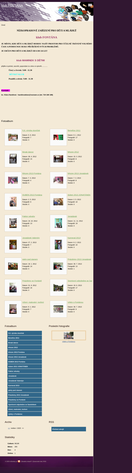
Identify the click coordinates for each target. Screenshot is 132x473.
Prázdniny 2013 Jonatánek (79, 259)
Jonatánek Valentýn (31, 238)
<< (9, 428)
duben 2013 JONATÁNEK (79, 195)
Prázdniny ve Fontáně (32, 281)
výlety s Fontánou (75, 302)
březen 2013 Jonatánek (78, 173)
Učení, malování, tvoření (33, 302)
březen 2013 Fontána (31, 173)
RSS (44, 461)
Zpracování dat (37, 461)
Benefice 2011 (74, 130)
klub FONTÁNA (12, 5)
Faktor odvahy (28, 216)
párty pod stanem (30, 259)
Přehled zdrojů (58, 429)
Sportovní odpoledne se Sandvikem (83, 281)
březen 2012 (73, 152)
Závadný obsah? (26, 461)
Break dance (28, 152)
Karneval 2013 (74, 238)
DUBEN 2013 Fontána (32, 195)
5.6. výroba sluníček (31, 130)
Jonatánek (72, 216)
